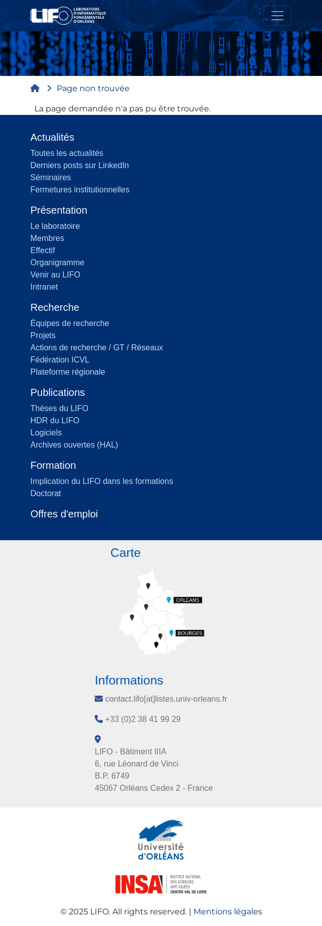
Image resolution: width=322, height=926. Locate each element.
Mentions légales (227, 911)
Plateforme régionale (67, 372)
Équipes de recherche (69, 323)
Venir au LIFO (55, 274)
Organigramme (57, 262)
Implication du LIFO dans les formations (101, 481)
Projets (43, 335)
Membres (47, 238)
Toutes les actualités (66, 153)
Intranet (44, 287)
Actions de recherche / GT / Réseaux (96, 347)
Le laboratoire (55, 226)
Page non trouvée (93, 88)
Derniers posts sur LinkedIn (79, 165)
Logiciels (46, 432)
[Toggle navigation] (277, 16)
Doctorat (45, 493)
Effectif (42, 250)
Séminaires (50, 177)
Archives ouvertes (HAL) (74, 444)
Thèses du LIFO (59, 408)
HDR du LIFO (54, 420)
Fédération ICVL (60, 359)
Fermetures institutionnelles (80, 189)
